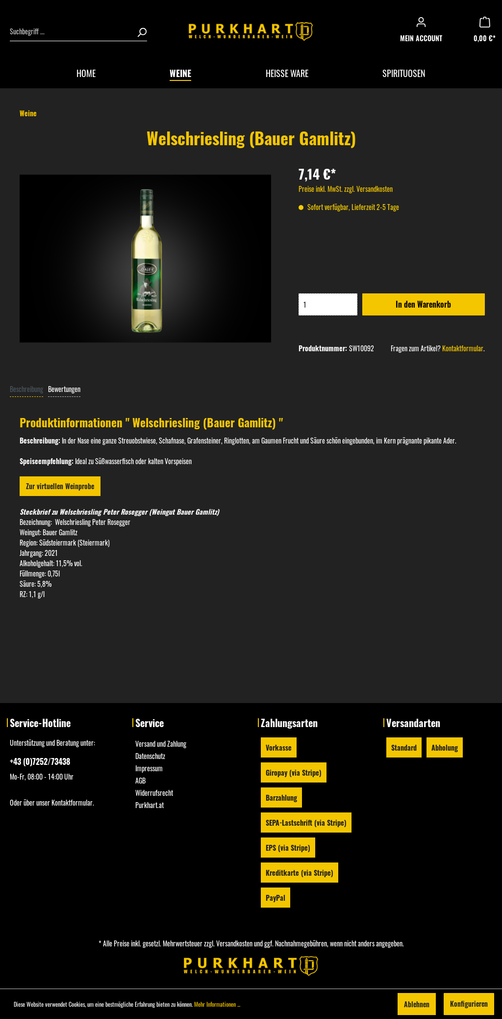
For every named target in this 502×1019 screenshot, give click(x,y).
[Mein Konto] (424, 31)
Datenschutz (150, 756)
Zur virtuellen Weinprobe (60, 486)
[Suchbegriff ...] (70, 31)
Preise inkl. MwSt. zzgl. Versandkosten (346, 188)
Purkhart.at (149, 805)
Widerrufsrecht (154, 792)
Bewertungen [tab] (64, 389)
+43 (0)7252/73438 (40, 761)
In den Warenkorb (423, 304)
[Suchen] (138, 31)
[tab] (26, 388)
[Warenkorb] (487, 31)
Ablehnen (416, 1004)
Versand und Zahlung (160, 743)
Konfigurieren (469, 1003)
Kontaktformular (462, 348)
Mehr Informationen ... (217, 1004)
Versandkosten (234, 943)
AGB (140, 780)
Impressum (149, 768)
